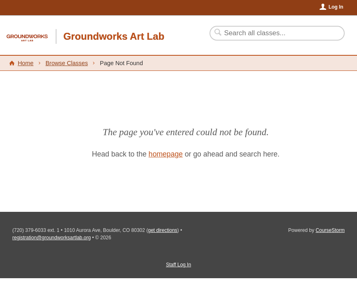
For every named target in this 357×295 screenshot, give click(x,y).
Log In (336, 7)
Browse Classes (67, 63)
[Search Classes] (272, 33)
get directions (162, 230)
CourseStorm (330, 230)
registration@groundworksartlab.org (51, 238)
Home (25, 63)
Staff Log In (178, 265)
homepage (166, 154)
